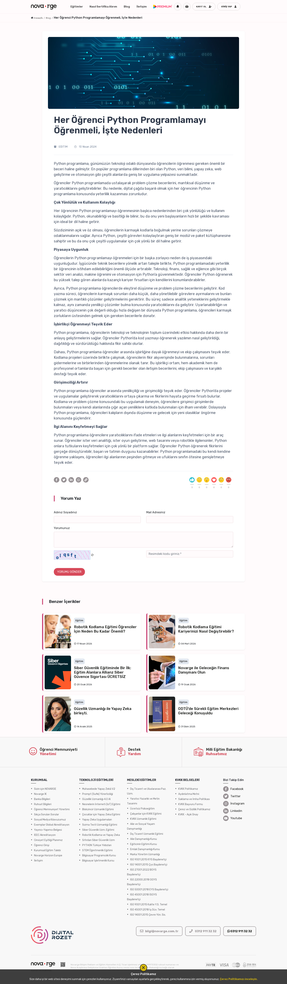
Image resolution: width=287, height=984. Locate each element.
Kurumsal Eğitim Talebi (47, 850)
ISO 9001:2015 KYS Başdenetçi (148, 859)
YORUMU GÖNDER (69, 571)
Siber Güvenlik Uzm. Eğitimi (98, 829)
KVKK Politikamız (188, 788)
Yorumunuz (62, 528)
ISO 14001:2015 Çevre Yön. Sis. (148, 914)
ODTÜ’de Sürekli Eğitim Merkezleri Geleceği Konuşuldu (208, 710)
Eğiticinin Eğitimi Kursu (143, 844)
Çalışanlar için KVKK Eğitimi (145, 813)
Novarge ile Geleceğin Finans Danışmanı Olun (203, 670)
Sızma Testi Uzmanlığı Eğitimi (99, 824)
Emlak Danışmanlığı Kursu (145, 849)
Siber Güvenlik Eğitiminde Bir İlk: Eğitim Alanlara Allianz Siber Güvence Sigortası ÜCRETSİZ (102, 672)
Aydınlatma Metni (188, 794)
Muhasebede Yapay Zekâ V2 (98, 788)
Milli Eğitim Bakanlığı (224, 749)
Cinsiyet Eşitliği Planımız (48, 840)
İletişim (142, 6)
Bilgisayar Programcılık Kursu (99, 855)
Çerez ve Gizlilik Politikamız (194, 809)
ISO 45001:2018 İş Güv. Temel (147, 909)
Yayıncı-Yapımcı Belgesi (48, 829)
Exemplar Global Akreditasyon (51, 824)
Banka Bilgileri (42, 799)
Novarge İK (40, 794)
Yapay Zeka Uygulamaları (97, 819)
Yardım (134, 754)
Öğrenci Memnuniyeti (58, 749)
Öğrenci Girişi (41, 845)
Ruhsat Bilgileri (42, 804)
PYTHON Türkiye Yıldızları (96, 845)
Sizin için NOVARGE (45, 788)
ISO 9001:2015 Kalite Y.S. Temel (148, 904)
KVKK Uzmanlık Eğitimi (143, 818)
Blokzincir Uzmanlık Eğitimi (98, 809)
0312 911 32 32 (239, 931)
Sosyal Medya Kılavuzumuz (50, 819)
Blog (127, 6)
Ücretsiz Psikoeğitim (142, 808)
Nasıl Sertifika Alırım (103, 6)
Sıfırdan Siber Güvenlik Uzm (98, 840)
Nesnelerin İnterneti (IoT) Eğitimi (101, 804)
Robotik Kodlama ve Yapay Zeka (101, 835)
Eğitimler (76, 6)
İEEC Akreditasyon (45, 835)
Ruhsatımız (216, 754)
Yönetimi (48, 754)
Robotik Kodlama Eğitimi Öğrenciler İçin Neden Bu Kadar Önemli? (105, 629)
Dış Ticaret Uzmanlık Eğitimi (146, 833)
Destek (134, 749)
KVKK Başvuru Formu (190, 804)
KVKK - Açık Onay (188, 814)
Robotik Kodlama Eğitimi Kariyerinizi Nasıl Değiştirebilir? (206, 629)
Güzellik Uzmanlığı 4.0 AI (96, 799)
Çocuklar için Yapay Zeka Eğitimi (101, 814)
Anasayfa (38, 18)
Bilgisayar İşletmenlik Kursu (98, 860)
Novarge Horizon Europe (48, 855)
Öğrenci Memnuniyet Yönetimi (52, 809)
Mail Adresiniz (155, 512)
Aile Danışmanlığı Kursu (143, 839)
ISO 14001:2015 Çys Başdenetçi (148, 864)
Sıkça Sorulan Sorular (46, 814)
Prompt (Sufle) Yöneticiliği (97, 794)
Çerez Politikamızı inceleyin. (239, 979)
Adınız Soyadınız (65, 512)
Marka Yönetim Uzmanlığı (145, 854)
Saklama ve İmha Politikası (194, 799)
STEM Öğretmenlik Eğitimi (97, 850)
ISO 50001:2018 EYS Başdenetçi (149, 889)
